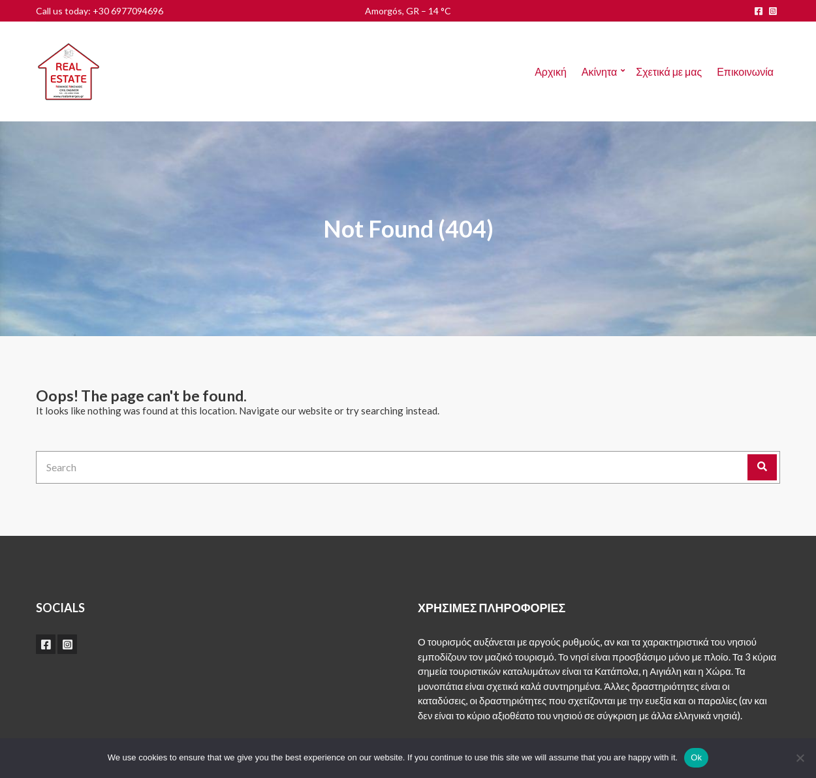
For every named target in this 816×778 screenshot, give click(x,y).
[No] (799, 757)
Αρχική (551, 71)
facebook (758, 11)
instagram (772, 11)
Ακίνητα (599, 71)
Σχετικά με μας (669, 71)
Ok (696, 757)
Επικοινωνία (745, 71)
